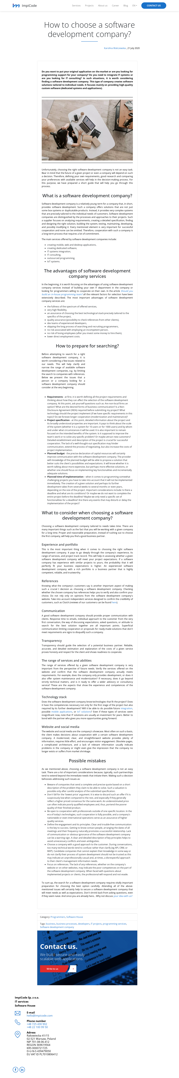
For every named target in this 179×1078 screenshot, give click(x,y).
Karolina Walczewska (115, 48)
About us (103, 5)
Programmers (58, 916)
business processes (66, 923)
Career (115, 5)
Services (76, 5)
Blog (125, 5)
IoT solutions (84, 711)
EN (133, 5)
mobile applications (61, 711)
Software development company (57, 927)
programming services (114, 923)
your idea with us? (123, 896)
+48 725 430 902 (37, 1024)
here (114, 602)
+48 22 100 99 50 (37, 1027)
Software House (74, 916)
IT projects (96, 923)
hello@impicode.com (40, 1015)
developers (84, 923)
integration (126, 708)
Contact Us (154, 5)
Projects (89, 5)
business (50, 923)
